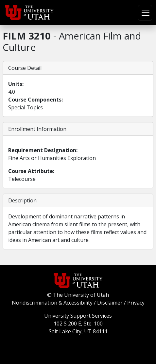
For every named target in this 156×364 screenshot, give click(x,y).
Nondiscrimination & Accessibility (52, 302)
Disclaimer (110, 302)
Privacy (136, 302)
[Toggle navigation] (145, 13)
